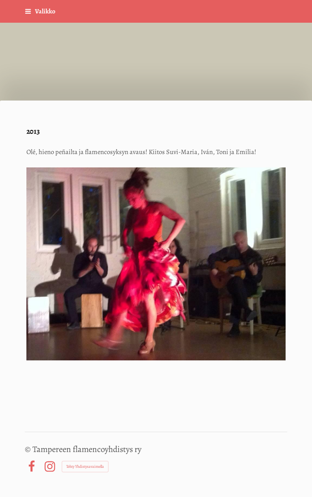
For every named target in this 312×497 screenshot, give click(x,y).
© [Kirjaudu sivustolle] (28, 449)
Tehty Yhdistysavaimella (85, 466)
